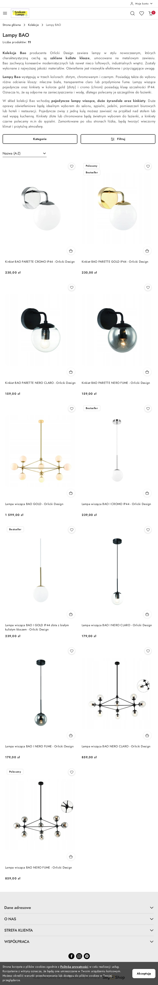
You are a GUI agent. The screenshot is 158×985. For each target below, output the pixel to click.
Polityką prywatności (74, 967)
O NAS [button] (79, 919)
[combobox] (25, 153)
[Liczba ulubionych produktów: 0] (141, 13)
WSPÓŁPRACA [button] (79, 941)
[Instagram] (79, 956)
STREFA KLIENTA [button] (79, 930)
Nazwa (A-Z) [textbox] (12, 153)
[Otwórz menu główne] (5, 13)
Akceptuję (144, 974)
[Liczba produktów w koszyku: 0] (150, 13)
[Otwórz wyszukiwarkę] (132, 13)
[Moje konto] (141, 3)
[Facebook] (71, 956)
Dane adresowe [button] (79, 907)
